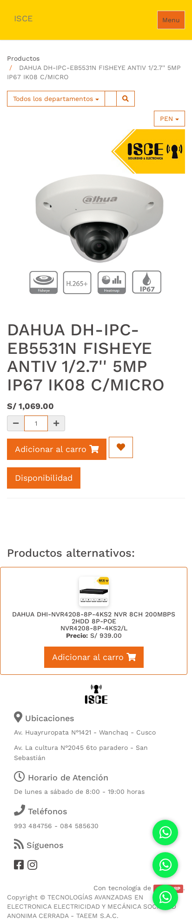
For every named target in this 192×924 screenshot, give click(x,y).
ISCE (23, 18)
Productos (23, 58)
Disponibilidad (44, 478)
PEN (169, 118)
